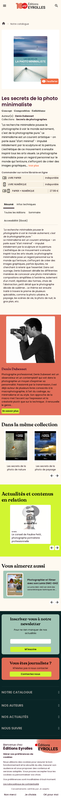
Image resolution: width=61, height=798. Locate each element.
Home (4, 23)
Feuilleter (50, 81)
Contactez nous (30, 674)
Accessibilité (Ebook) (16, 220)
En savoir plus (10, 411)
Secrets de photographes (31, 119)
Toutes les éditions (14, 212)
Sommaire (35, 212)
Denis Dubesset (24, 116)
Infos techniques (26, 204)
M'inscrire (30, 649)
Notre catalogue (19, 24)
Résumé (9, 204)
